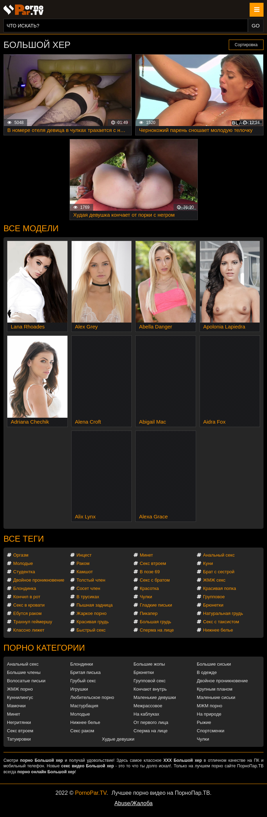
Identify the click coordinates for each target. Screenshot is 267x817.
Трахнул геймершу (32, 621)
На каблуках (146, 714)
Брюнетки (213, 605)
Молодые (23, 563)
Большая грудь (155, 621)
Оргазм (21, 555)
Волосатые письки (26, 680)
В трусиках (87, 596)
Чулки (146, 596)
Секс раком (82, 730)
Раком (82, 563)
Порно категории (44, 647)
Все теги (23, 538)
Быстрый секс (91, 630)
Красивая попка (219, 588)
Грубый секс (83, 680)
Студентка (24, 571)
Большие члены (23, 672)
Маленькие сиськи (216, 697)
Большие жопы (149, 664)
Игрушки (79, 689)
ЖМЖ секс (214, 580)
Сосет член (88, 588)
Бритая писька (85, 672)
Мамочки (16, 705)
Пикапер (148, 613)
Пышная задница (94, 605)
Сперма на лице (157, 630)
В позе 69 (150, 571)
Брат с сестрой (218, 571)
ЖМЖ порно (20, 689)
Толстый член (90, 580)
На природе (209, 714)
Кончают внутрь (150, 689)
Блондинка (24, 588)
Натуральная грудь (223, 613)
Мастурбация (84, 705)
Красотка (149, 588)
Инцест (84, 555)
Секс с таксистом (221, 621)
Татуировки (19, 739)
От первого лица (151, 722)
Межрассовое (148, 705)
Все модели (31, 228)
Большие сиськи (214, 664)
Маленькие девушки (155, 697)
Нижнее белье (218, 630)
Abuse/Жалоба (133, 803)
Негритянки (19, 722)
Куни (208, 563)
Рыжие (204, 722)
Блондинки (81, 664)
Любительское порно (92, 697)
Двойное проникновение (38, 580)
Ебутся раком (27, 613)
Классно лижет (28, 630)
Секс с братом (155, 580)
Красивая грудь (92, 621)
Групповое (214, 596)
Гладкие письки (156, 605)
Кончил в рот (26, 596)
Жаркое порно (91, 613)
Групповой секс (149, 680)
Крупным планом (214, 689)
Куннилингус (20, 697)
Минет (146, 555)
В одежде (207, 672)
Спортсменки (210, 730)
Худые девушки (118, 739)
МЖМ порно (209, 705)
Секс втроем (153, 563)
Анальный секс (219, 555)
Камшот (84, 571)
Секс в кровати (28, 605)
